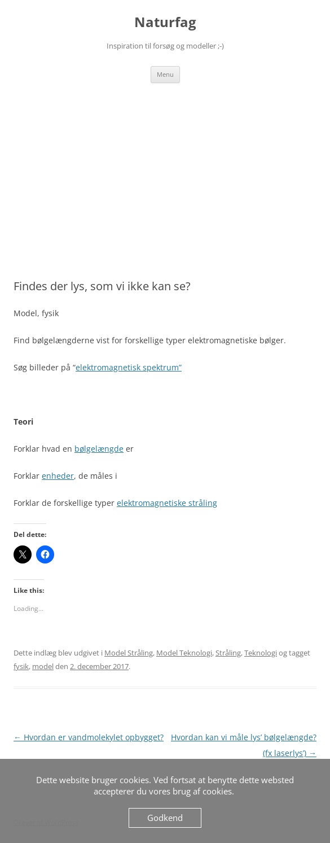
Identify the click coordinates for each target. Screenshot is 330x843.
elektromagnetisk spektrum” (129, 367)
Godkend (165, 817)
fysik (21, 666)
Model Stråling (128, 653)
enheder (58, 475)
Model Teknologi (184, 653)
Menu (165, 74)
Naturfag (165, 22)
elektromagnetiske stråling (167, 502)
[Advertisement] (165, 168)
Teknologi (260, 653)
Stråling (228, 653)
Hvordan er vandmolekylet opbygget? (89, 737)
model (43, 666)
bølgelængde (99, 448)
